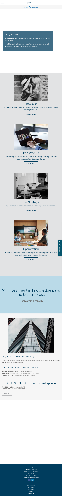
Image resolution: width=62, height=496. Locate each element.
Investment (31, 489)
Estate (31, 491)
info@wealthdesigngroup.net (31, 477)
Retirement (31, 487)
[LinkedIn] (32, 480)
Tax (31, 495)
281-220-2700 (33, 469)
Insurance (31, 493)
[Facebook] (29, 480)
